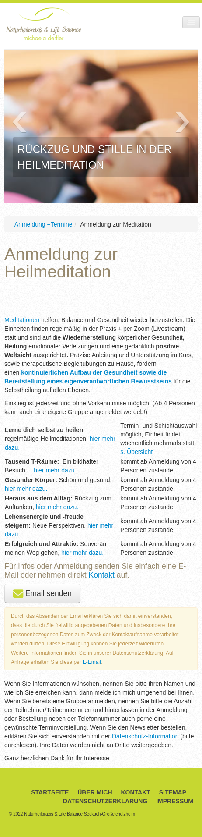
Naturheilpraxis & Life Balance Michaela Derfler (43, 23)
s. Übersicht (136, 451)
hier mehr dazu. (54, 470)
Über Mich (94, 792)
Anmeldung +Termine (43, 224)
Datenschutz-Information (145, 736)
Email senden (42, 593)
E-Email (92, 662)
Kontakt (103, 575)
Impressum (174, 801)
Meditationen (22, 319)
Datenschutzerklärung (105, 801)
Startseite (50, 792)
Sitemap (172, 792)
